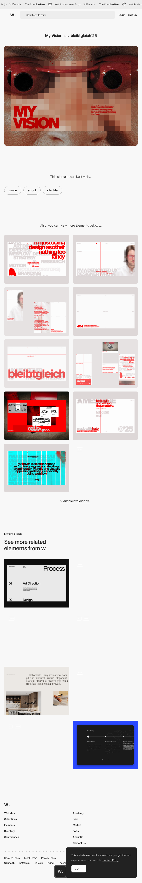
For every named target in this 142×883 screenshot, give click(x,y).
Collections (10, 819)
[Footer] (105, 416)
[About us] (105, 583)
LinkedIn (38, 862)
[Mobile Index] (105, 363)
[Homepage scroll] (105, 468)
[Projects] (36, 416)
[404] (105, 311)
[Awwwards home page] (60, 871)
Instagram (24, 862)
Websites (9, 813)
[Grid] (36, 468)
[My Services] (36, 636)
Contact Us (79, 842)
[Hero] (36, 363)
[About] (105, 259)
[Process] (36, 583)
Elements (9, 824)
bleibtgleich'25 (84, 35)
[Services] (36, 259)
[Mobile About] (36, 311)
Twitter (50, 862)
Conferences (11, 836)
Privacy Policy (48, 857)
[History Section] (105, 745)
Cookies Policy (12, 857)
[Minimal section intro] (36, 691)
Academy (78, 813)
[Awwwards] (13, 15)
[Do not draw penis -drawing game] (105, 690)
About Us (78, 836)
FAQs (76, 830)
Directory (9, 830)
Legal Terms (30, 857)
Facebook (64, 862)
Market (77, 824)
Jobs (75, 819)
